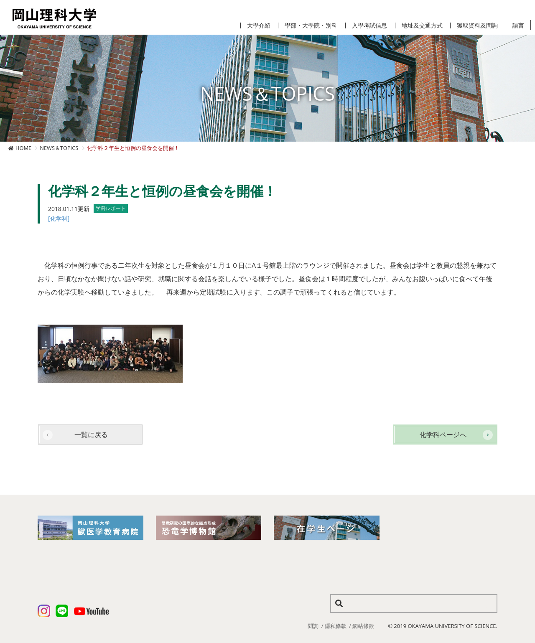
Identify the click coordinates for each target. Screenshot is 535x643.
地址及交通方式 (422, 25)
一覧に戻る (91, 434)
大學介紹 (258, 25)
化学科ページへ (443, 434)
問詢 (313, 626)
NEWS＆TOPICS (59, 148)
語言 (518, 25)
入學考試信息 (369, 25)
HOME (23, 148)
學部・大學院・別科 (311, 25)
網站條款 (363, 626)
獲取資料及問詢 (477, 25)
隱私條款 (335, 626)
